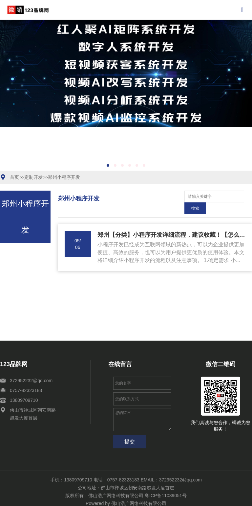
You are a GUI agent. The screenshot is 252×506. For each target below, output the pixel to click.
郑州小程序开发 (64, 177)
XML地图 (123, 498)
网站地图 (104, 498)
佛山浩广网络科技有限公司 (138, 491)
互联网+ (9, 498)
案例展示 (46, 498)
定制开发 (33, 177)
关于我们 (85, 498)
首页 (14, 177)
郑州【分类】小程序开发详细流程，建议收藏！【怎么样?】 (171, 223)
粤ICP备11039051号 (166, 483)
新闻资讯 (66, 498)
